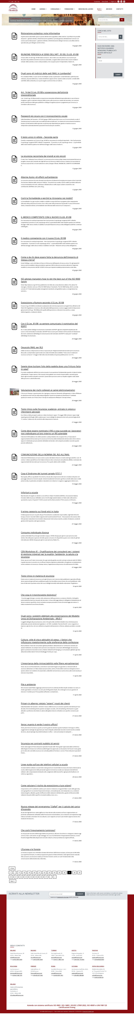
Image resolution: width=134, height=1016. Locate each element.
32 (21, 880)
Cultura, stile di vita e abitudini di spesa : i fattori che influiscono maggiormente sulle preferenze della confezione (48, 641)
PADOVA (95, 953)
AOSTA (74, 953)
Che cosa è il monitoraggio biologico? (40, 594)
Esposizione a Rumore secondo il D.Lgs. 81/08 (44, 303)
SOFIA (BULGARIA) (98, 969)
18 (24, 875)
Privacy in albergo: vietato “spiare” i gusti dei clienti (47, 707)
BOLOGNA (13, 969)
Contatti (119, 9)
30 (11, 880)
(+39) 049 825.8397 (99, 962)
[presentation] (112, 67)
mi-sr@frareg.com (36, 960)
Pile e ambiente (29, 688)
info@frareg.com (15, 960)
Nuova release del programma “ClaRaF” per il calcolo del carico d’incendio (49, 811)
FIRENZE (33, 969)
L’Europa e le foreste (31, 852)
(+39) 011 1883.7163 (58, 962)
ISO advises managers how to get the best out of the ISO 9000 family (50, 281)
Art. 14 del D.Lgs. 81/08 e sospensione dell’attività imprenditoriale (46, 96)
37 (46, 880)
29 (79, 875)
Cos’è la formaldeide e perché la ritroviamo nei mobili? (48, 199)
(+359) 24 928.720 (98, 980)
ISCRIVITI (80, 897)
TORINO (54, 953)
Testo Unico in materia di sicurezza (39, 575)
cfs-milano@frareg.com (16, 998)
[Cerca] (122, 19)
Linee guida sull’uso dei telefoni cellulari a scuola (46, 767)
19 (29, 875)
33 (26, 880)
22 (44, 875)
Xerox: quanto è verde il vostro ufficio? (40, 728)
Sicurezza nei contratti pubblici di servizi (41, 746)
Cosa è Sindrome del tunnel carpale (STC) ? (43, 473)
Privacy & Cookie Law (88, 1014)
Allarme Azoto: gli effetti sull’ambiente (40, 178)
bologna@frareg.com (16, 976)
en (12, 1)
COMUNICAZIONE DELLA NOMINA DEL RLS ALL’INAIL (47, 454)
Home (33, 9)
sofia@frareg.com (97, 978)
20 (34, 875)
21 (39, 875)
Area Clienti (105, 1)
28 (74, 875)
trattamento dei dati (63, 900)
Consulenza (55, 9)
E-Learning (97, 1)
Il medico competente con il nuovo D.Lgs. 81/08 (45, 239)
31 (16, 880)
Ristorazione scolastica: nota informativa (42, 33)
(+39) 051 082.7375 (17, 978)
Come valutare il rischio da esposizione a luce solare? (48, 788)
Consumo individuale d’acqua (36, 532)
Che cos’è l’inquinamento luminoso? (39, 833)
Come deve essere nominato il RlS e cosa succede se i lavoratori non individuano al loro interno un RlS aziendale (51, 432)
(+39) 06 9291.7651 (58, 978)
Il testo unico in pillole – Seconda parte (40, 139)
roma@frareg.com (56, 976)
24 (54, 875)
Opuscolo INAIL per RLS (33, 348)
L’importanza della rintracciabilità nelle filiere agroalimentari (44, 666)
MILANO (13, 953)
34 (31, 880)
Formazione (69, 9)
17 (19, 875)
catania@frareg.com (77, 976)
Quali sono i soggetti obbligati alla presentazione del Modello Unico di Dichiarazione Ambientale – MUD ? (48, 616)
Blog (99, 9)
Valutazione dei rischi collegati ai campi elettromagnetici (50, 390)
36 (41, 880)
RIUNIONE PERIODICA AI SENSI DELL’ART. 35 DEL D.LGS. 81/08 (49, 55)
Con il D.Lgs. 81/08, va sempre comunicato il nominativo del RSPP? (50, 326)
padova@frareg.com (98, 960)
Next (13, 884)
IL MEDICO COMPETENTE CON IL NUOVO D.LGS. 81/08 (48, 218)
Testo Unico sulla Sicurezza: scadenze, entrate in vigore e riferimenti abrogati (50, 411)
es (18, 1)
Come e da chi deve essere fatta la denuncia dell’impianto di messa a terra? (50, 260)
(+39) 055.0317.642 (38, 978)
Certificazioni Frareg (67, 1010)
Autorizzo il (53, 900)
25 (59, 875)
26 (64, 875)
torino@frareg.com (56, 960)
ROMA (53, 969)
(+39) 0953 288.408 (79, 978)
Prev (12, 871)
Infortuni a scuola (30, 492)
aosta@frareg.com (77, 960)
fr (15, 1)
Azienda (42, 9)
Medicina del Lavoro (86, 9)
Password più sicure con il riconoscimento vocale (46, 118)
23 (49, 875)
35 (36, 880)
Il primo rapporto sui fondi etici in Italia (41, 511)
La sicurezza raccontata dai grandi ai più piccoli (45, 157)
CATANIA (75, 969)
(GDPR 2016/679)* (73, 900)
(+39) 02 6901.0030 (17, 962)
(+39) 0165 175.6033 (79, 962)
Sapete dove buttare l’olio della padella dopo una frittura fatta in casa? (50, 368)
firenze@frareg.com (36, 976)
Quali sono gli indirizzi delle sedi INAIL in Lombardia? (47, 75)
